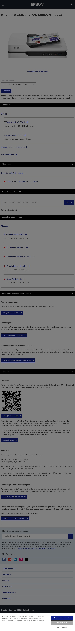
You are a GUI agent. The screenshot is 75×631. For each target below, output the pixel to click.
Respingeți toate (62, 622)
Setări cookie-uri (62, 627)
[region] (37, 622)
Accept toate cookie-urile (62, 617)
